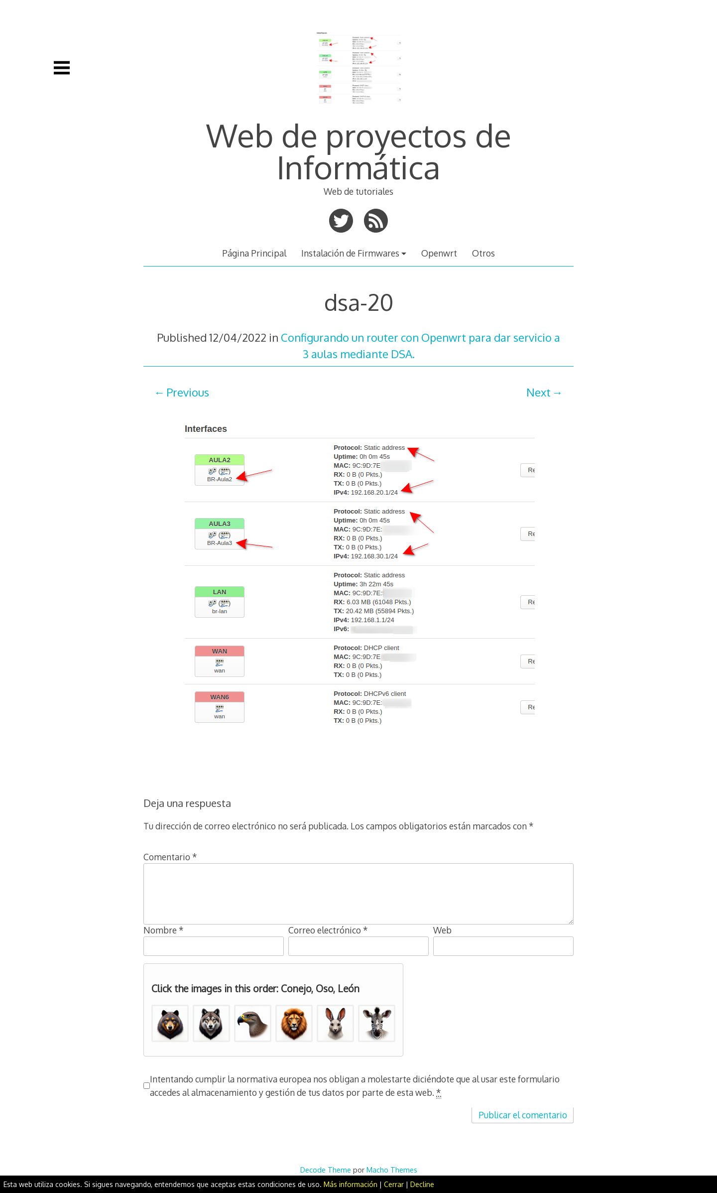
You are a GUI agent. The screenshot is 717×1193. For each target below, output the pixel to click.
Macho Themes (391, 1169)
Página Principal (254, 253)
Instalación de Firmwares (350, 253)
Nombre (163, 930)
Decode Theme (325, 1169)
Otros (483, 253)
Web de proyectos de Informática (358, 151)
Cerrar (394, 1184)
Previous (187, 392)
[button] (170, 1023)
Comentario (170, 856)
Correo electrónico (328, 930)
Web (442, 930)
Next (538, 392)
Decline (422, 1184)
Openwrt (439, 253)
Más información (350, 1184)
